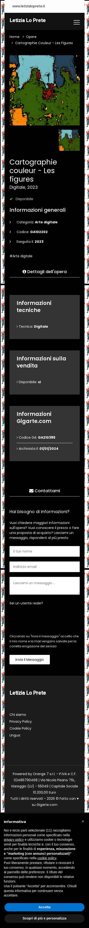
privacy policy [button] (14, 839)
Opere (31, 37)
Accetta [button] (44, 907)
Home (14, 37)
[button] (83, 821)
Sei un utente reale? (26, 603)
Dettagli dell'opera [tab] (45, 272)
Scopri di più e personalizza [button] (44, 918)
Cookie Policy (20, 728)
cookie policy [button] (46, 858)
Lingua (14, 735)
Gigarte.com (47, 805)
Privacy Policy (20, 721)
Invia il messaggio (29, 659)
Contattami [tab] (44, 491)
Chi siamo (17, 714)
